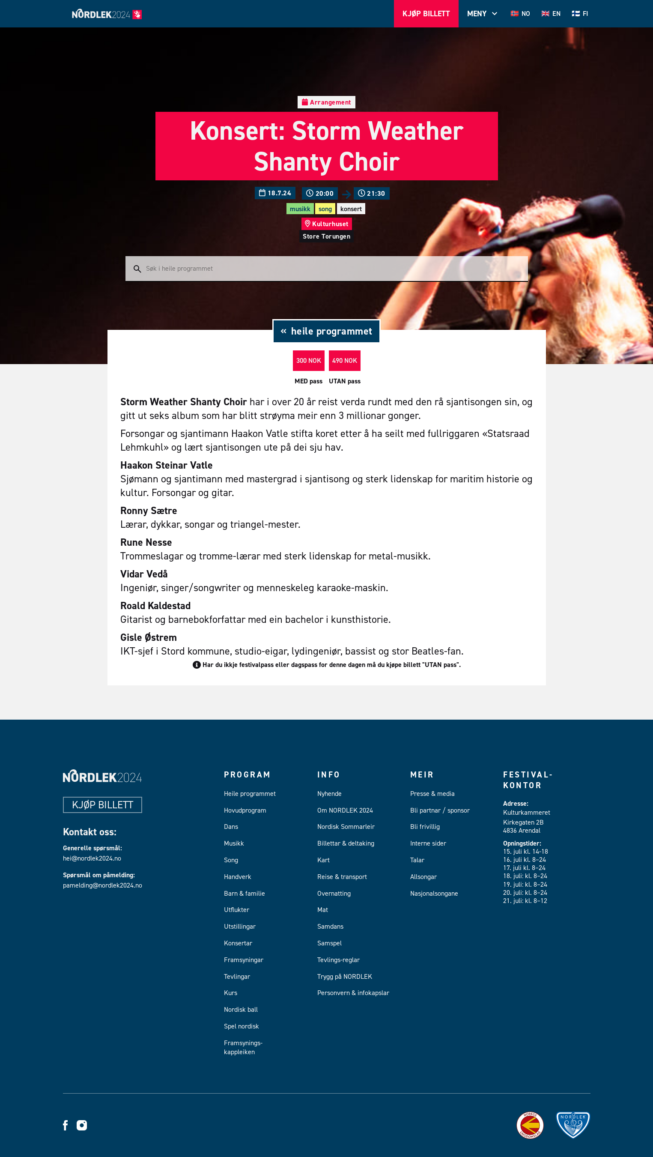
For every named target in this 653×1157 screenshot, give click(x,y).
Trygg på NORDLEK (344, 976)
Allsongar (423, 876)
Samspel (329, 943)
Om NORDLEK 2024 (345, 810)
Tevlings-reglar (338, 959)
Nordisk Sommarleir (346, 826)
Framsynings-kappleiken (243, 1047)
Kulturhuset (330, 224)
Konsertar (238, 943)
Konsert (351, 208)
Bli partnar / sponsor (440, 810)
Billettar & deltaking (345, 843)
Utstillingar (240, 926)
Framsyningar (243, 959)
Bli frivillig (425, 826)
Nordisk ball (241, 1009)
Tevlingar (237, 976)
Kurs (230, 992)
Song (325, 208)
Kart (323, 859)
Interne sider (428, 843)
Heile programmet (250, 793)
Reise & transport (342, 876)
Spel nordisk (241, 1026)
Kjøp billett (102, 805)
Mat (322, 909)
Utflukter (236, 909)
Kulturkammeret (526, 812)
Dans (231, 826)
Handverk (237, 876)
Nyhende (329, 793)
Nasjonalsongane (434, 893)
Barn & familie (244, 893)
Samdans (330, 926)
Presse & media (432, 793)
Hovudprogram (245, 810)
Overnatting (334, 893)
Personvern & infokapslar (353, 992)
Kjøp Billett (426, 14)
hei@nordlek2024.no (92, 858)
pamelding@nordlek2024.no (101, 885)
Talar (417, 859)
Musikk (300, 208)
